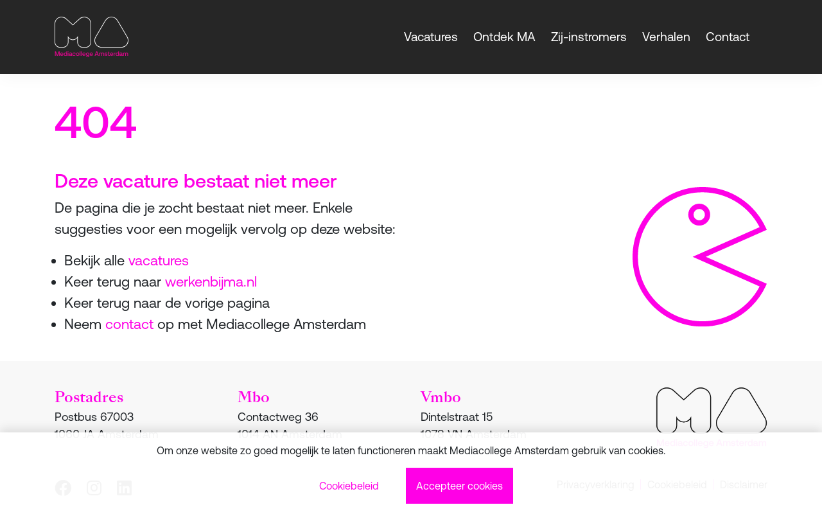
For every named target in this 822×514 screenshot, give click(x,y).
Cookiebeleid (349, 486)
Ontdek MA (504, 37)
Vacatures (431, 37)
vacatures (158, 261)
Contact (727, 37)
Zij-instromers (589, 37)
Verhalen (666, 37)
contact (129, 324)
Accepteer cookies (459, 486)
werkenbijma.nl (211, 282)
